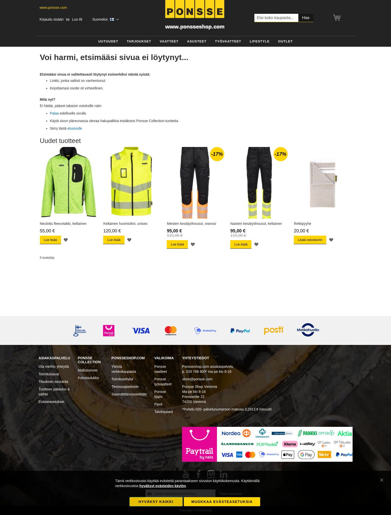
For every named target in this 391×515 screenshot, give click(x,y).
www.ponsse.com (53, 8)
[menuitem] (108, 41)
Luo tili (77, 19)
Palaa (54, 113)
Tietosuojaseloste (125, 387)
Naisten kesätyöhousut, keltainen (256, 224)
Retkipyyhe (302, 224)
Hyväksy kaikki (156, 502)
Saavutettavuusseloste (129, 394)
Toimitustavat (49, 374)
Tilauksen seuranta (53, 382)
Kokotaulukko (88, 378)
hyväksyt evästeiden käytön (162, 486)
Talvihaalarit (163, 412)
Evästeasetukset (52, 402)
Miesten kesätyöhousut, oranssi (191, 224)
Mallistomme (88, 370)
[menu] (195, 41)
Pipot (158, 404)
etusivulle (75, 128)
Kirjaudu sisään (52, 19)
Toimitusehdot (122, 379)
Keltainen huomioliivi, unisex (125, 224)
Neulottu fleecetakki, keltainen (63, 224)
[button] (105, 19)
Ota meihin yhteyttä (54, 367)
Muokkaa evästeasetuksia (222, 502)
